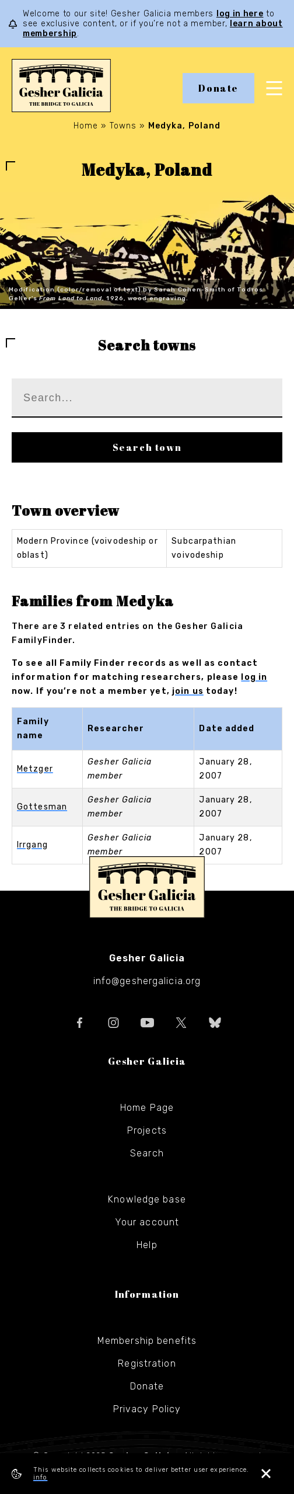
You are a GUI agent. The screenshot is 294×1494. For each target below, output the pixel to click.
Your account (147, 1222)
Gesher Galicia (147, 887)
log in (254, 677)
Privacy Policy (147, 1409)
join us (188, 691)
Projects (147, 1130)
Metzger (35, 769)
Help (146, 1244)
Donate (218, 88)
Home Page (147, 1107)
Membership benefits (147, 1340)
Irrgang (32, 845)
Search (147, 1153)
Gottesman (42, 807)
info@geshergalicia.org (147, 980)
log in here (240, 14)
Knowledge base (147, 1199)
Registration (147, 1363)
